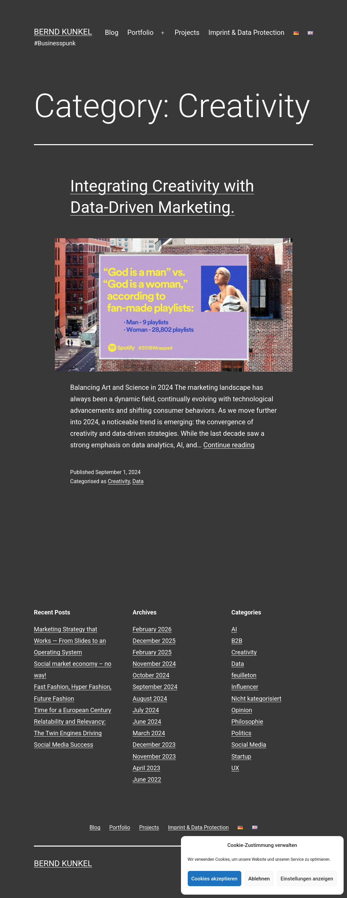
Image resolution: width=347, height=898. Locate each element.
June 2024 (146, 721)
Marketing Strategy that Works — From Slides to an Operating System (70, 641)
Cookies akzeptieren (214, 879)
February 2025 (151, 652)
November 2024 (154, 663)
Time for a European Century (72, 710)
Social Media (248, 744)
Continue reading (228, 445)
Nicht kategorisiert (256, 698)
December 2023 (154, 744)
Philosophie (247, 721)
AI (234, 629)
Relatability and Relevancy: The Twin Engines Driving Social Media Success (70, 733)
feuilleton (244, 675)
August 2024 (149, 698)
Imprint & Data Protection (246, 32)
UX (235, 767)
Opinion (241, 710)
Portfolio (140, 32)
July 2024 (145, 710)
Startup (241, 756)
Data (138, 481)
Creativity (119, 481)
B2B (237, 640)
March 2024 (148, 733)
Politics (241, 733)
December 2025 (154, 640)
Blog (112, 32)
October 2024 (150, 675)
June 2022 (146, 779)
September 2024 (154, 686)
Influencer (245, 686)
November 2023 (154, 756)
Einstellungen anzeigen (307, 879)
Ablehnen (259, 879)
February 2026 (151, 629)
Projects (187, 32)
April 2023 (146, 767)
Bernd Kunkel (63, 32)
